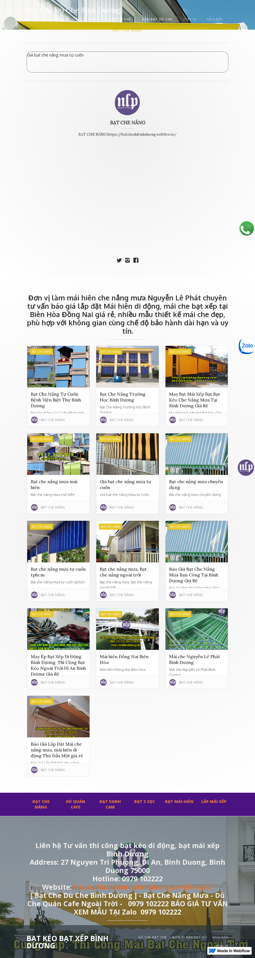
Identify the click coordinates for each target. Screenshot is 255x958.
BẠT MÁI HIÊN (179, 801)
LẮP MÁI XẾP (213, 801)
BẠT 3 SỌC (144, 801)
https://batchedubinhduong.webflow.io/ (143, 887)
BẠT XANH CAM (110, 804)
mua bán (215, 19)
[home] (73, 9)
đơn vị (189, 19)
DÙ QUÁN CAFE (75, 804)
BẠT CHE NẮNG (127, 30)
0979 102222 (161, 911)
